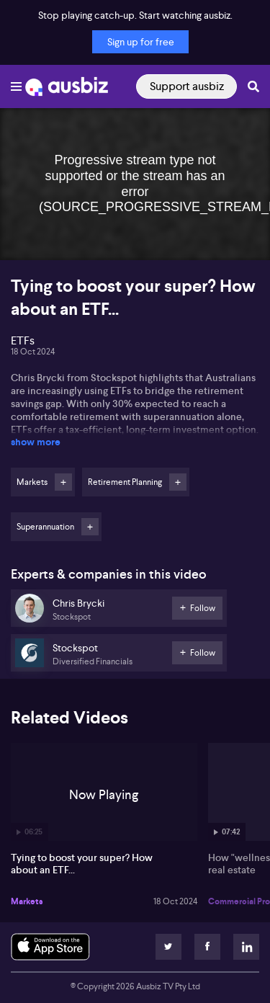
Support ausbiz (187, 86)
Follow (63, 482)
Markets (27, 901)
